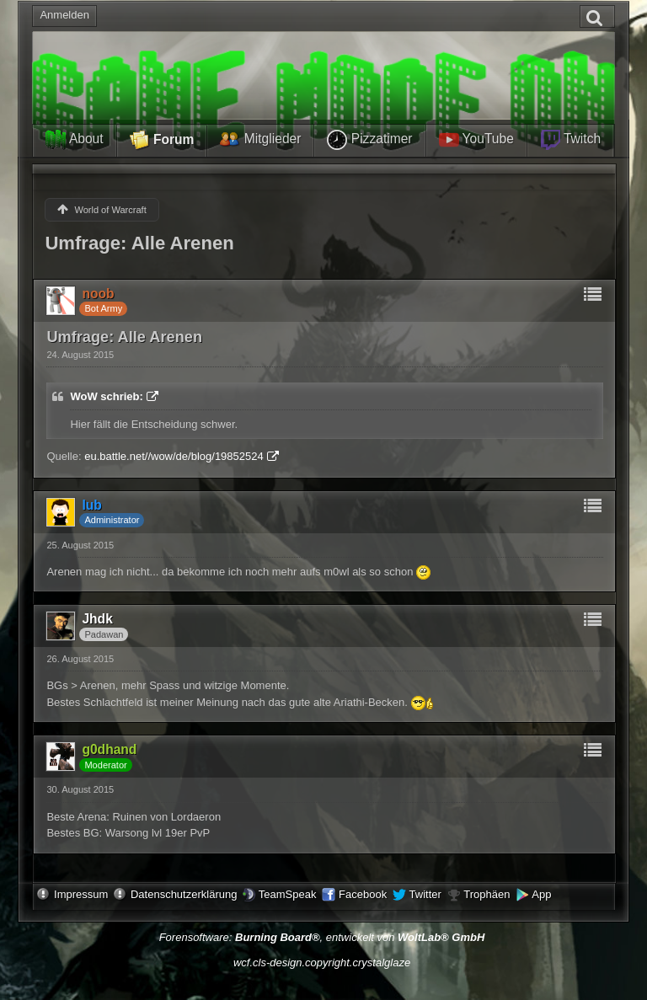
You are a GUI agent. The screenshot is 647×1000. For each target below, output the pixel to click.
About (74, 140)
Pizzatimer (369, 140)
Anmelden (64, 14)
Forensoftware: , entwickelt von (322, 937)
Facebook (363, 894)
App (541, 894)
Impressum (81, 894)
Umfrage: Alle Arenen (139, 243)
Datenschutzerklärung (184, 894)
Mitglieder (260, 140)
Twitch (570, 140)
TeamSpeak (288, 894)
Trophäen (486, 894)
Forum (162, 141)
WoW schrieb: (106, 396)
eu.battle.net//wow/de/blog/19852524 (174, 456)
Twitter (425, 894)
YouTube (476, 140)
